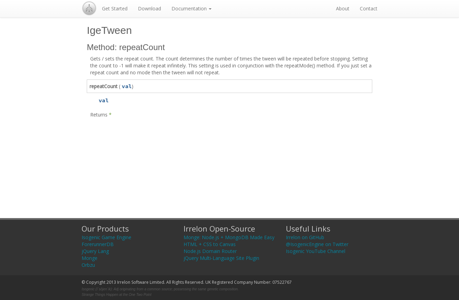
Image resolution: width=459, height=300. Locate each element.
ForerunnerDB (98, 244)
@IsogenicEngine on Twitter (317, 244)
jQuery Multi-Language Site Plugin (221, 258)
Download (149, 8)
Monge (89, 258)
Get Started (115, 8)
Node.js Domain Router (210, 251)
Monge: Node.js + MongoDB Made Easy (229, 237)
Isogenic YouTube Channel (315, 251)
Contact (368, 8)
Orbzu (88, 265)
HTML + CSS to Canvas (210, 244)
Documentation (191, 8)
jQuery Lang (95, 251)
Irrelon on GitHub (305, 237)
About (342, 8)
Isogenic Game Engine (106, 237)
